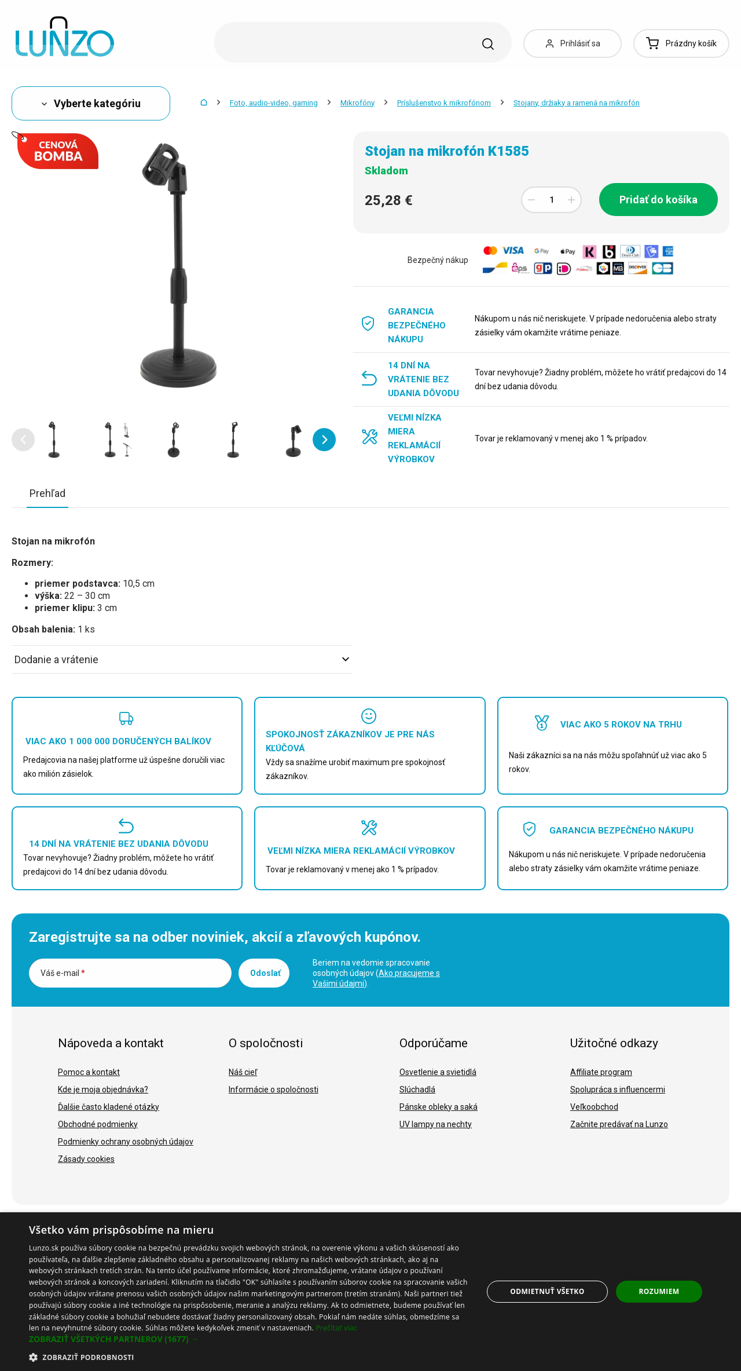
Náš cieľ (243, 1072)
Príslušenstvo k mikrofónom (444, 102)
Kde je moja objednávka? (103, 1089)
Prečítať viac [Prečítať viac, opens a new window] (336, 1328)
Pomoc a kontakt (89, 1072)
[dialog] (370, 1291)
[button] (23, 439)
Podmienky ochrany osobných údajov (125, 1141)
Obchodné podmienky (98, 1124)
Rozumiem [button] (659, 1291)
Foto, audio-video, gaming (274, 102)
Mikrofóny (357, 102)
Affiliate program (601, 1072)
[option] (53, 439)
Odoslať (265, 973)
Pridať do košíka (658, 199)
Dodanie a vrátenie (181, 659)
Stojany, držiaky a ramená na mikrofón (576, 102)
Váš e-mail (63, 973)
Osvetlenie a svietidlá (437, 1072)
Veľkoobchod (594, 1107)
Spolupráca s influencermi (617, 1089)
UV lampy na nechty (435, 1124)
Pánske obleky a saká (438, 1107)
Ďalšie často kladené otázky (108, 1107)
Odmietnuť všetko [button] (547, 1291)
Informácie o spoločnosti (273, 1089)
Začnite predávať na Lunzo (619, 1124)
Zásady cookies (86, 1159)
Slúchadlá (417, 1089)
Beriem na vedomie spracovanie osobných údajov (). (376, 973)
